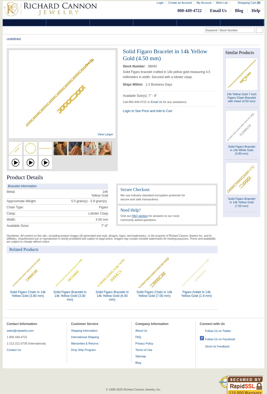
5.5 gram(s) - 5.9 (83, 201)
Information (198, 22)
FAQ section (140, 215)
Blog (239, 10)
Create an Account (180, 2)
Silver (111, 22)
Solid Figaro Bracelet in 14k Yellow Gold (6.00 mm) (112, 295)
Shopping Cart (249, 2)
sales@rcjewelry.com (20, 330)
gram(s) (89, 201)
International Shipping (85, 337)
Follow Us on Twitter (218, 330)
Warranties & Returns (85, 343)
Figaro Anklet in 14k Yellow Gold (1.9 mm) (196, 294)
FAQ (138, 337)
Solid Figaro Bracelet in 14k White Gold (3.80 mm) (241, 150)
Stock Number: (135, 66)
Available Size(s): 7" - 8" (140, 96)
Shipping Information (84, 330)
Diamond (24, 22)
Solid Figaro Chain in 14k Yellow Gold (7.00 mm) (154, 294)
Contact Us (14, 349)
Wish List (222, 2)
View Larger (105, 134)
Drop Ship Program (83, 349)
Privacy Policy (144, 343)
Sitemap (140, 356)
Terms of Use (143, 349)
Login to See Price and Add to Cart (147, 111)
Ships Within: (133, 84)
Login (160, 2)
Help (256, 10)
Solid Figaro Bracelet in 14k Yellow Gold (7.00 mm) (241, 202)
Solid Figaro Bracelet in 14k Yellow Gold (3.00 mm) (70, 295)
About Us (141, 330)
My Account (204, 2)
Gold (68, 22)
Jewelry (155, 22)
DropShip (242, 22)
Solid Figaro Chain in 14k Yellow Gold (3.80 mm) (28, 294)
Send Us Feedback (217, 346)
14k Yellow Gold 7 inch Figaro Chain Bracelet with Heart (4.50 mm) (242, 98)
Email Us (218, 10)
